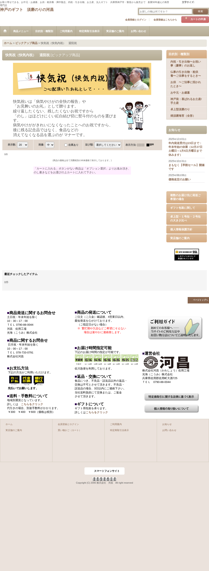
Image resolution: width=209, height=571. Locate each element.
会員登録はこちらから (165, 19)
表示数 (12, 144)
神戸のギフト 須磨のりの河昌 (27, 9)
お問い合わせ (169, 430)
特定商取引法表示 (119, 430)
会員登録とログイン (135, 19)
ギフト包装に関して (182, 207)
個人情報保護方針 (181, 229)
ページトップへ (200, 300)
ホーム (9, 424)
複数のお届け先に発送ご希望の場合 (185, 197)
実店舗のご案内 (180, 238)
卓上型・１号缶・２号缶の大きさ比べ (185, 218)
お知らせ (167, 424)
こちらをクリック (32, 404)
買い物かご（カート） (69, 430)
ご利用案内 (116, 424)
